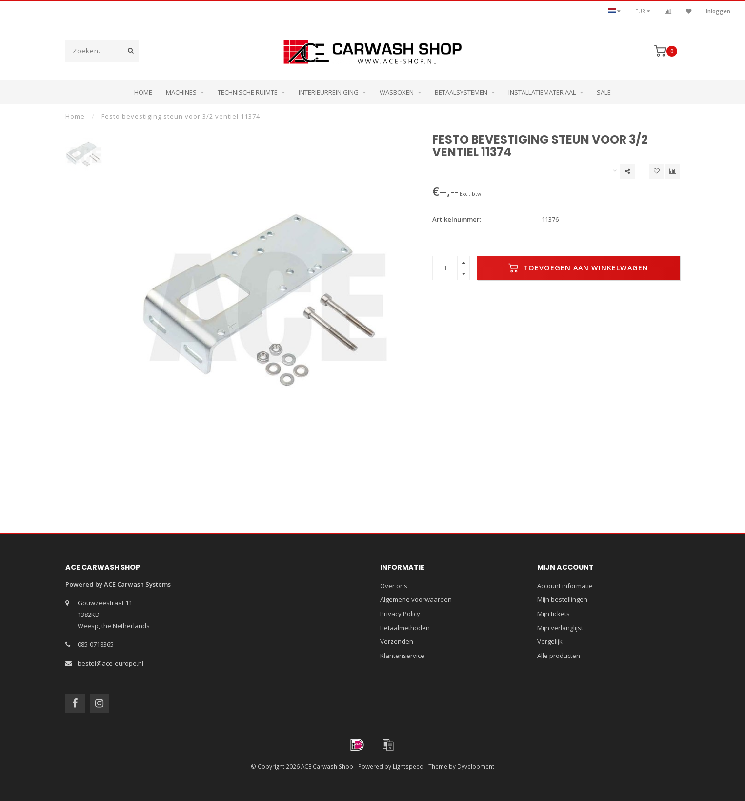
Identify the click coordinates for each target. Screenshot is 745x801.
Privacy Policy (400, 613)
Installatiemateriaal (542, 92)
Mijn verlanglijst (560, 627)
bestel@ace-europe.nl (110, 663)
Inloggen (718, 11)
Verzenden (396, 641)
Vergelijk (550, 641)
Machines (181, 92)
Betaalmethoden (405, 627)
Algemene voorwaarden (416, 599)
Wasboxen (397, 92)
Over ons (393, 585)
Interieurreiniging (329, 92)
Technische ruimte (248, 92)
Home (143, 92)
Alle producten (558, 655)
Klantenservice (402, 655)
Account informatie (565, 585)
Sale (604, 92)
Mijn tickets (553, 613)
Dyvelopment (475, 766)
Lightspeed (408, 766)
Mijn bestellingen (562, 599)
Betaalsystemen (461, 92)
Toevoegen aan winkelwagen (578, 268)
